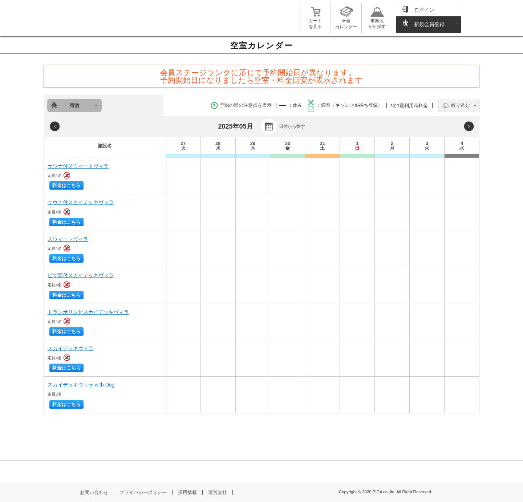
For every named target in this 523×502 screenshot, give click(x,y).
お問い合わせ (94, 492)
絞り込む (456, 105)
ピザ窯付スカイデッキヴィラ (81, 275)
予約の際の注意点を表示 (241, 105)
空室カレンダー (346, 21)
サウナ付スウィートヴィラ (78, 166)
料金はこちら (66, 185)
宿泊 (74, 105)
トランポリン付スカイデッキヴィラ (88, 312)
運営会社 (217, 492)
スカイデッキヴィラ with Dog (81, 385)
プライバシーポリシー (143, 492)
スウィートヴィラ (68, 239)
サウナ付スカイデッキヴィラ (81, 202)
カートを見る (315, 21)
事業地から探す (377, 21)
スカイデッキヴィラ (70, 348)
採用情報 (187, 492)
